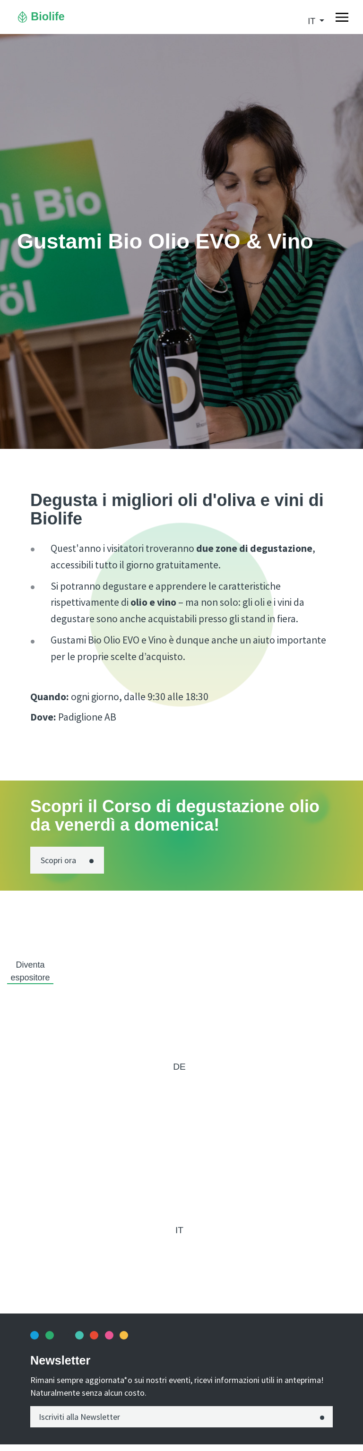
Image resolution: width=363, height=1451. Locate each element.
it (313, 21)
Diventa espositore (30, 971)
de (179, 1067)
